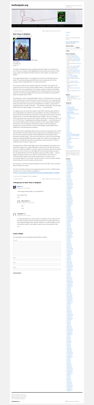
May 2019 (69, 274)
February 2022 (69, 229)
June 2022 (69, 224)
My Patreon (68, 32)
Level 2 (68, 123)
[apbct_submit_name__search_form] (68, 51)
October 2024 (69, 186)
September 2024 (70, 187)
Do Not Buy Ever (70, 111)
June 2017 (69, 306)
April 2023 (69, 210)
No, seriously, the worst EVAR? (73, 138)
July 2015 (69, 336)
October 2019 (69, 267)
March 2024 (69, 195)
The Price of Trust (74, 55)
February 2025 (69, 180)
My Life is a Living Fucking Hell (73, 135)
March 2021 (69, 244)
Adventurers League (70, 107)
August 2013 (69, 357)
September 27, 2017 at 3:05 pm (28, 202)
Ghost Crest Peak (75, 56)
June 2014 (69, 344)
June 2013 (69, 360)
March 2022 (69, 228)
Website (14, 267)
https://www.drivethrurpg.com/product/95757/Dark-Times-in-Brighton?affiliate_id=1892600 (37, 172)
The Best (68, 145)
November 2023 (70, 201)
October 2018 (69, 284)
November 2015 (70, 330)
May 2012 (69, 378)
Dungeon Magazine (70, 112)
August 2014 (69, 341)
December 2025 (70, 167)
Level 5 (68, 127)
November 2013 (70, 353)
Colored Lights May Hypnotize (72, 109)
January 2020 (69, 263)
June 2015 (69, 337)
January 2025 (69, 182)
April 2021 (69, 243)
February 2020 (69, 262)
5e (67, 105)
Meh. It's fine (69, 132)
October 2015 (69, 331)
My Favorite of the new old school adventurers (27, 25)
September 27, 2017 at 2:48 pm (23, 188)
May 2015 (69, 338)
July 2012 (69, 375)
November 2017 (70, 299)
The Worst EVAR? (70, 146)
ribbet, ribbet (69, 142)
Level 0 (68, 119)
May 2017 (69, 307)
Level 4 (68, 126)
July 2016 (69, 321)
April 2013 (69, 363)
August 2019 (69, 270)
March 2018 (69, 293)
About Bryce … (61, 25)
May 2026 (69, 160)
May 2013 (69, 361)
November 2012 (70, 370)
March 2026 (69, 162)
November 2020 (70, 250)
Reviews (24, 176)
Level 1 (68, 120)
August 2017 (69, 303)
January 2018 (69, 296)
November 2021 (70, 233)
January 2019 (69, 280)
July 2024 (69, 190)
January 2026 (69, 165)
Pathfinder (69, 139)
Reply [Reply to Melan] (18, 197)
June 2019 (69, 273)
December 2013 (70, 352)
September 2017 (70, 301)
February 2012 (69, 382)
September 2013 (70, 356)
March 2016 (69, 326)
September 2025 (70, 171)
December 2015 (70, 329)
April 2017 (69, 308)
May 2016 (69, 323)
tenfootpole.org (20, 5)
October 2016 (69, 316)
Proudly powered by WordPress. (73, 401)
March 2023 (69, 211)
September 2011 (70, 389)
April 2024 (69, 194)
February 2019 (69, 278)
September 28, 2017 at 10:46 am (23, 215)
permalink (35, 176)
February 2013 (69, 366)
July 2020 (69, 255)
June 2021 (69, 240)
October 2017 (69, 300)
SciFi (68, 143)
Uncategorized (69, 147)
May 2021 (69, 241)
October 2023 (69, 202)
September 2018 (70, 285)
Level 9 (68, 131)
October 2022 (69, 218)
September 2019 (70, 269)
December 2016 (70, 314)
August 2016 (69, 319)
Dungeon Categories (70, 96)
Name (14, 257)
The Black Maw (42, 25)
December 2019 (70, 265)
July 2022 (69, 222)
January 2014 (69, 351)
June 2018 (69, 289)
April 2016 (69, 325)
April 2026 (69, 161)
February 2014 (69, 349)
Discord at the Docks (18, 31)
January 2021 (69, 247)
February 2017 (69, 311)
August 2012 (69, 374)
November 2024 (70, 184)
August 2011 (69, 390)
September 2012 (70, 372)
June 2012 (69, 376)
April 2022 (69, 226)
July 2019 (69, 271)
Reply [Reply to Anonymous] (18, 226)
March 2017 (69, 310)
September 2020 (70, 252)
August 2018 (69, 286)
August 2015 (69, 334)
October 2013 (69, 355)
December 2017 (70, 297)
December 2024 (70, 183)
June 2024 (69, 191)
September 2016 (70, 318)
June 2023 (69, 207)
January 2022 (69, 231)
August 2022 (69, 221)
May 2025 (69, 176)
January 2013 (69, 367)
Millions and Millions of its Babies (73, 134)
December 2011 (70, 385)
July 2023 (69, 206)
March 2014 (69, 348)
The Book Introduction (52, 25)
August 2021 (69, 237)
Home (14, 25)
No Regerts (69, 137)
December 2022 (70, 216)
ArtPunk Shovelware (71, 108)
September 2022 (70, 220)
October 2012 (69, 371)
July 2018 (69, 288)
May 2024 (69, 192)
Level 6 (68, 128)
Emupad (67, 35)
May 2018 (69, 291)
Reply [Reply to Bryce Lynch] (23, 208)
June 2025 (69, 175)
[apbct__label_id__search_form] (74, 49)
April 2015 (69, 340)
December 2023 (70, 199)
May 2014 (69, 345)
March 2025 (69, 179)
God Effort (69, 116)
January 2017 (69, 312)
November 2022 (70, 217)
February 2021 (69, 246)
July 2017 (69, 304)
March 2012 (69, 381)
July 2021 (69, 239)
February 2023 (69, 213)
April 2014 (69, 346)
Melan (19, 186)
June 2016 (69, 322)
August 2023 (69, 205)
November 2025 (70, 168)
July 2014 (69, 342)
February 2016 (69, 327)
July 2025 (69, 173)
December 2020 (70, 248)
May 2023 (69, 209)
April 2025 (69, 177)
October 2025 (69, 169)
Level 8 (68, 130)
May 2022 (69, 225)
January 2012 (69, 383)
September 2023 (70, 203)
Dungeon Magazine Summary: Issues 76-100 (51, 31)
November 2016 (70, 315)
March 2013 (69, 364)
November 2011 (70, 386)
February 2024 (69, 197)
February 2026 (69, 164)
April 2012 (69, 379)
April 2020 (69, 259)
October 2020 (69, 251)
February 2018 (69, 295)
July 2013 (69, 359)
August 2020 (69, 254)
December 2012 (70, 368)
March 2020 (69, 261)
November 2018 (70, 282)
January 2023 (69, 214)
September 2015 (70, 333)
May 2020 (69, 258)
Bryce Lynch (29, 36)
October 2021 (69, 235)
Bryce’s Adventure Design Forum (72, 41)
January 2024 (69, 198)
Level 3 (68, 124)
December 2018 (70, 281)
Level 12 (68, 122)
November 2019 (70, 266)
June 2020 (69, 256)
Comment (15, 240)
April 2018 (69, 292)
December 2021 (70, 232)
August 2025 (69, 172)
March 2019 (69, 277)
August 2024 (69, 188)
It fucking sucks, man (71, 117)
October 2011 (69, 387)
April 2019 (69, 276)
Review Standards (77, 66)
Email (14, 262)
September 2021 (70, 236)
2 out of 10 (69, 104)
